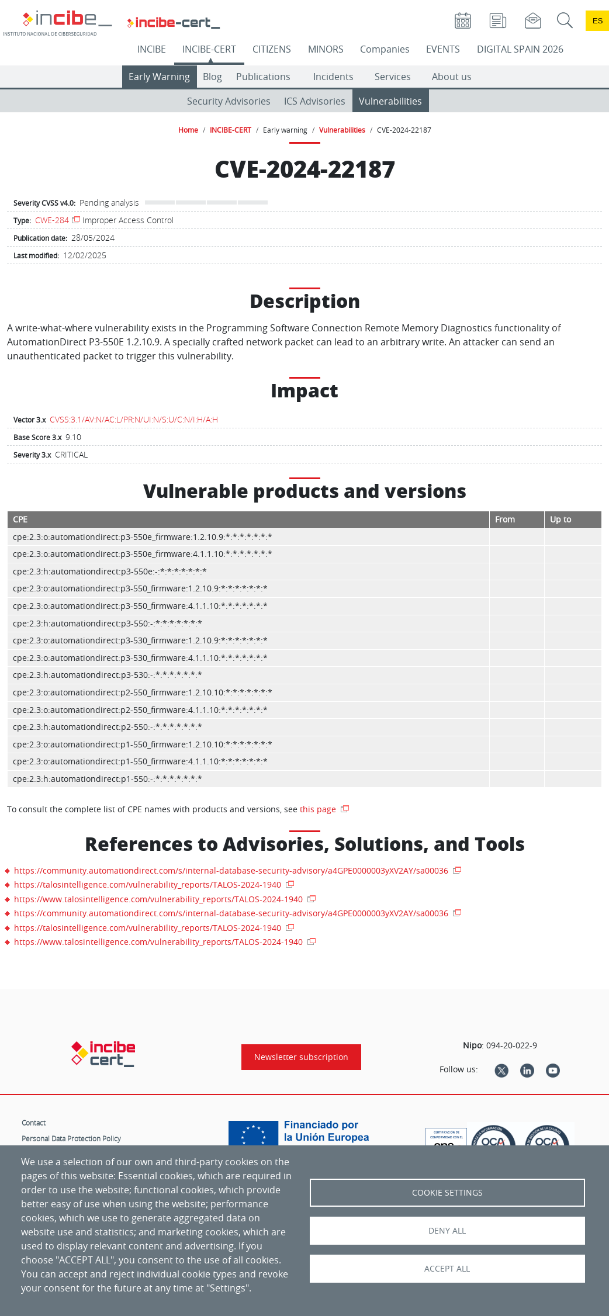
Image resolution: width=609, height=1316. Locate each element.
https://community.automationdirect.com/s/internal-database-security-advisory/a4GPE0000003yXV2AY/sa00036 (232, 870)
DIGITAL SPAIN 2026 (520, 49)
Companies (385, 49)
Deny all (447, 1230)
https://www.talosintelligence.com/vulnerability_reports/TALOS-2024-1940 (159, 899)
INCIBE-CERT (209, 49)
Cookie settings (447, 1192)
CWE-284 (52, 220)
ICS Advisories (314, 101)
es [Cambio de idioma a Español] (598, 20)
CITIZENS (271, 49)
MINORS (326, 49)
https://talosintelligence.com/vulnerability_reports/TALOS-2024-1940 (148, 884)
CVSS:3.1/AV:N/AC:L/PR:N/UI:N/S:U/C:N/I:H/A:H (134, 419)
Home (188, 129)
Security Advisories (229, 101)
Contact (34, 1122)
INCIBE (151, 49)
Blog (212, 76)
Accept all (447, 1268)
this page (319, 809)
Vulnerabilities (390, 101)
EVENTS (443, 49)
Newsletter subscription (301, 1057)
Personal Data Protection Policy (71, 1138)
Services (393, 76)
